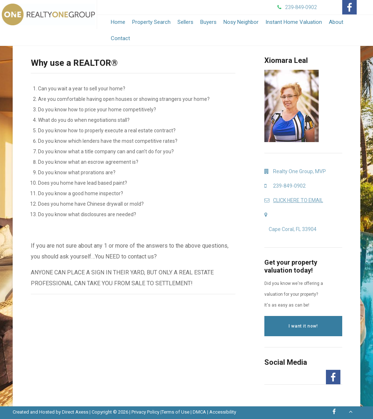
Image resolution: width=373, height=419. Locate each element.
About (336, 22)
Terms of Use (175, 412)
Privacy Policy (145, 412)
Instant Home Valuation (293, 22)
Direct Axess (75, 412)
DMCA (199, 412)
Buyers (208, 22)
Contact (120, 38)
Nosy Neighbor (241, 22)
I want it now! (303, 326)
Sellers (185, 22)
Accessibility (222, 412)
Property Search (151, 22)
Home (118, 22)
